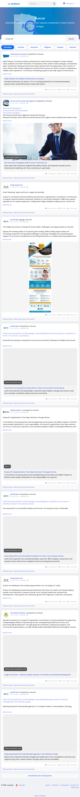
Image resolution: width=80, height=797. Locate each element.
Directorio (75, 787)
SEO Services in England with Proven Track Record (25, 163)
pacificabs (14, 220)
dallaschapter (16, 410)
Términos (55, 785)
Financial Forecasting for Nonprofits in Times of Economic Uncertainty (34, 388)
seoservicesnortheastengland (22, 101)
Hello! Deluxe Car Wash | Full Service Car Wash (24, 79)
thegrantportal (16, 185)
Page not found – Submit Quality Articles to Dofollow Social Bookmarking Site (37, 675)
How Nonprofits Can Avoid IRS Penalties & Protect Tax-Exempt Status (34, 556)
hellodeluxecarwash (18, 54)
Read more (7, 74)
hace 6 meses (14, 328)
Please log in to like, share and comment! (19, 94)
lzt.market (40, 796)
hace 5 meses (14, 56)
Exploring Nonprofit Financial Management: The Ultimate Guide (31, 754)
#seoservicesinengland (12, 108)
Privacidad (64, 785)
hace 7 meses (14, 615)
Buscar (71, 39)
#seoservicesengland (11, 113)
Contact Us (74, 785)
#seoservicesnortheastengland (15, 110)
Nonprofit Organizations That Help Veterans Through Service (30, 472)
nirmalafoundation (18, 613)
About (48, 785)
